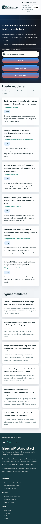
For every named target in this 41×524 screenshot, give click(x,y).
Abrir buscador (20, 75)
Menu (35, 7)
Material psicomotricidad (12, 497)
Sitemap (6, 519)
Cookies (6, 516)
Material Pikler (8, 502)
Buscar (20, 60)
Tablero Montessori (10, 499)
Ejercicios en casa (9, 488)
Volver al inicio (20, 68)
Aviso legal (7, 511)
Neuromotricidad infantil (12, 483)
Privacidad (7, 513)
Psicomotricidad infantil (11, 486)
